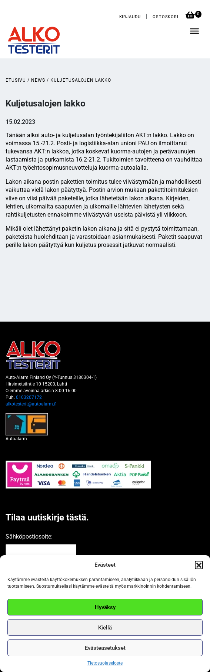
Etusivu (16, 80)
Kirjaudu (130, 16)
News (38, 80)
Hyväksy (105, 607)
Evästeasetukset (105, 648)
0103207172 (29, 397)
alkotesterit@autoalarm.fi (31, 404)
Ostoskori (166, 16)
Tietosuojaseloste (105, 663)
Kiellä (105, 627)
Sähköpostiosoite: (29, 536)
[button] (199, 565)
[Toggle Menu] (194, 31)
